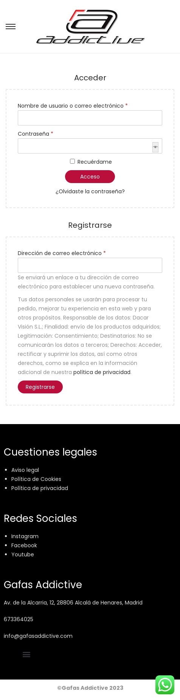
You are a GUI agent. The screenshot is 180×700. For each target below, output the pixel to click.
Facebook (24, 545)
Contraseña (37, 133)
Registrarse (40, 387)
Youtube (22, 554)
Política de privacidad (39, 488)
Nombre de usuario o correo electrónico (75, 105)
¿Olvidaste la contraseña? (90, 191)
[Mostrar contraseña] (155, 147)
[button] (26, 654)
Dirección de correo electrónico (64, 253)
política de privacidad (101, 372)
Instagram (25, 536)
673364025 (18, 619)
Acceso (90, 176)
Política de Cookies (36, 479)
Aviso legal (25, 470)
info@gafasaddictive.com (38, 636)
